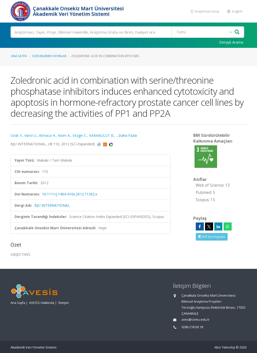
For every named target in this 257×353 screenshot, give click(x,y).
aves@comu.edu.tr (195, 319)
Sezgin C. (80, 135)
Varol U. (30, 135)
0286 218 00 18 (192, 327)
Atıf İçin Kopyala (212, 236)
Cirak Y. (16, 135)
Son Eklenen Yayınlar (49, 56)
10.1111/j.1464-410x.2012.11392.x (69, 194)
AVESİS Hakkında (41, 303)
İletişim (63, 303)
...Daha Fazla (126, 135)
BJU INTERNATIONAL (52, 205)
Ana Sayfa (19, 56)
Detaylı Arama (231, 42)
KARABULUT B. (101, 135)
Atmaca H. (47, 135)
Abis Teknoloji (224, 347)
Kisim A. (64, 135)
